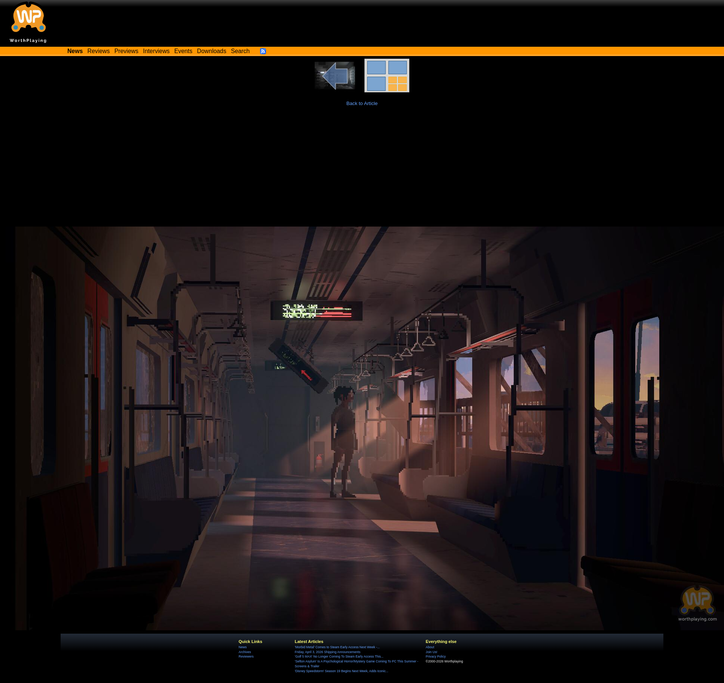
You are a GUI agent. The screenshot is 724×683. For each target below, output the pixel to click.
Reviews (99, 51)
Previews (126, 51)
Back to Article (362, 103)
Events (183, 51)
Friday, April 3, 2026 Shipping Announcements (327, 652)
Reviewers (246, 656)
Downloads (211, 51)
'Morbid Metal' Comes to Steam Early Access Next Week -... (337, 647)
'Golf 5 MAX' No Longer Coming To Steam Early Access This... (339, 656)
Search (240, 51)
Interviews (156, 51)
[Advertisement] (362, 170)
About (430, 647)
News (243, 647)
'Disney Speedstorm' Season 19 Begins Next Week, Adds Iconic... (341, 671)
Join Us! (431, 652)
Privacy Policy (436, 656)
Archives (245, 652)
